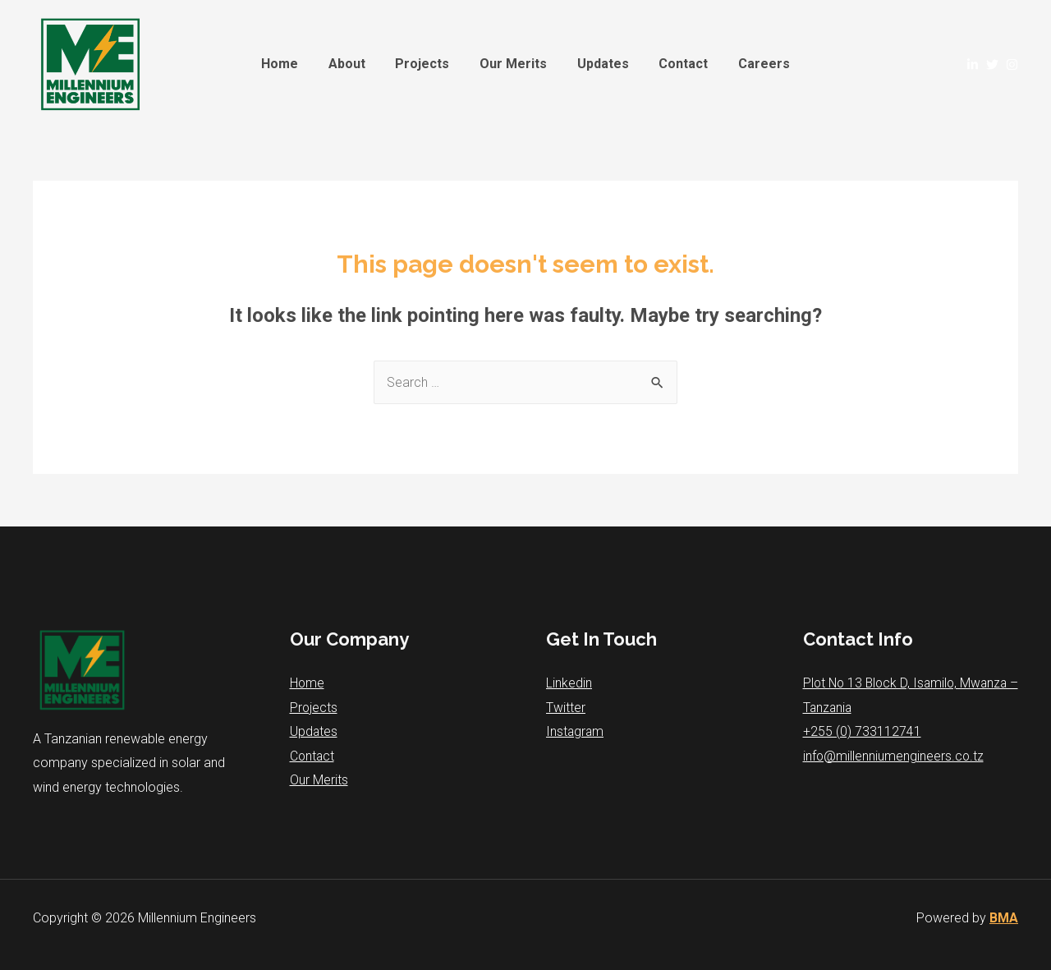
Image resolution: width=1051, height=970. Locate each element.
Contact (675, 63)
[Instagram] (1012, 64)
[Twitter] (992, 64)
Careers (752, 63)
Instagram (575, 732)
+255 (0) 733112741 (862, 732)
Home (291, 63)
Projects (426, 63)
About (354, 63)
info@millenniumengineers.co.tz (894, 757)
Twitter (565, 707)
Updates (599, 63)
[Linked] (972, 64)
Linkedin (569, 683)
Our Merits (513, 63)
